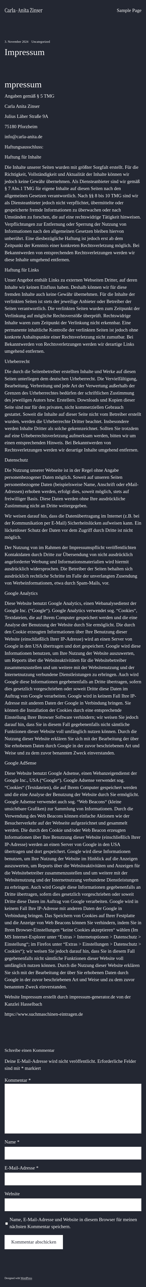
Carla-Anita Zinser (24, 10)
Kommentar (18, 1080)
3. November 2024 (16, 41)
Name (12, 1141)
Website (12, 1193)
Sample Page (129, 10)
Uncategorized (40, 41)
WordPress (26, 1278)
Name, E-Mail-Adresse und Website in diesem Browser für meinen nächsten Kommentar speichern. (73, 1223)
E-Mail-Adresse (21, 1167)
